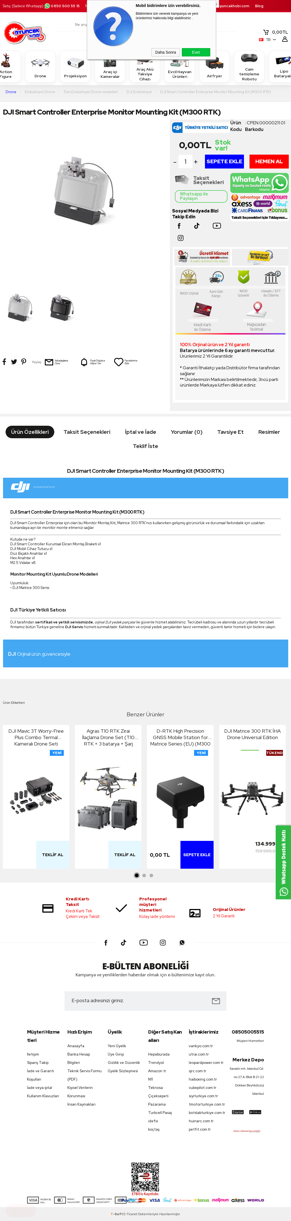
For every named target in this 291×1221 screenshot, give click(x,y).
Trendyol (156, 1062)
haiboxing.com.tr (203, 1079)
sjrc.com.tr (197, 1071)
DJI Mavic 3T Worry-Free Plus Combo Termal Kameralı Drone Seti (36, 737)
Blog (259, 6)
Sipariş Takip (37, 1062)
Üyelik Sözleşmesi (123, 1071)
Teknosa (155, 1087)
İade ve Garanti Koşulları (40, 1075)
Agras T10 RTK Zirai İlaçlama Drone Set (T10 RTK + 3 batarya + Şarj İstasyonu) (108, 737)
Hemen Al (269, 161)
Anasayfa (75, 1046)
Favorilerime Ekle (126, 362)
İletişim (33, 1054)
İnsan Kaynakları (81, 1104)
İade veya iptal (39, 1087)
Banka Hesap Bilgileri (78, 1058)
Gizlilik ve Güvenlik (124, 1062)
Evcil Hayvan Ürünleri (179, 66)
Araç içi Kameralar (110, 66)
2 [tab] (144, 875)
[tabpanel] (36, 798)
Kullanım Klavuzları (43, 1096)
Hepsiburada (159, 1054)
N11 (150, 1079)
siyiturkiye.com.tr (203, 1096)
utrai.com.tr (199, 1054)
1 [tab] (137, 875)
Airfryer (214, 66)
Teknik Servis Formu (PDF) (84, 1075)
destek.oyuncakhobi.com (226, 6)
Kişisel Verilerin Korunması (80, 1091)
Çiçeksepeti (158, 1096)
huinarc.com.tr (201, 1121)
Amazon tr (157, 1071)
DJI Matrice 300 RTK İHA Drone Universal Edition (252, 734)
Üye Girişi (116, 1054)
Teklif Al (52, 854)
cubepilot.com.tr (202, 1087)
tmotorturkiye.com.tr (206, 1104)
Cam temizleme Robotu (249, 66)
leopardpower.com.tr (206, 1062)
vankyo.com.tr (201, 1046)
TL (275, 32)
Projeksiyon (75, 66)
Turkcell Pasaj (160, 1112)
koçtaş (154, 1129)
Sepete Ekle (224, 161)
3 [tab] (151, 875)
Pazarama (157, 1104)
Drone (40, 66)
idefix (153, 1121)
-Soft (117, 1214)
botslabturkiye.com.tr (206, 1112)
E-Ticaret (130, 1214)
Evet (196, 52)
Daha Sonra (165, 52)
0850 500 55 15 (61, 6)
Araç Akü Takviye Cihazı (145, 66)
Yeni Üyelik (117, 1046)
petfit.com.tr (200, 1129)
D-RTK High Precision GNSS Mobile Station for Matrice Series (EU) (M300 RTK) (180, 737)
